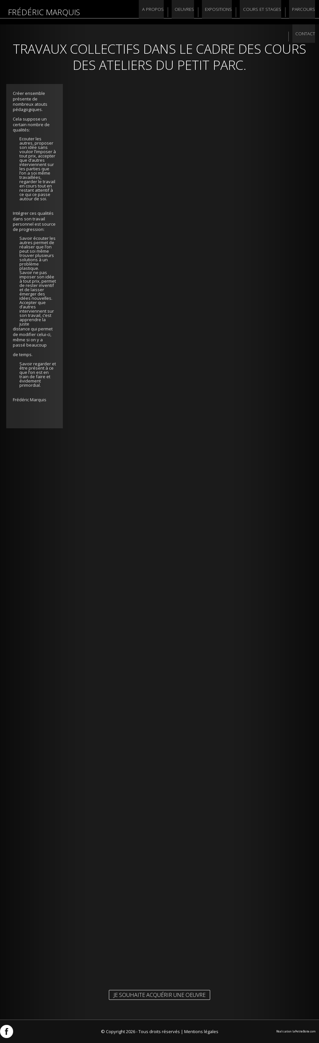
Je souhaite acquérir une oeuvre (159, 995)
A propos (126, 12)
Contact (304, 12)
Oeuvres (156, 12)
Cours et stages (233, 12)
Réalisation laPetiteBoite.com (296, 1031)
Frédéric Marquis (44, 12)
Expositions (190, 12)
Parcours (273, 12)
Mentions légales (201, 1031)
